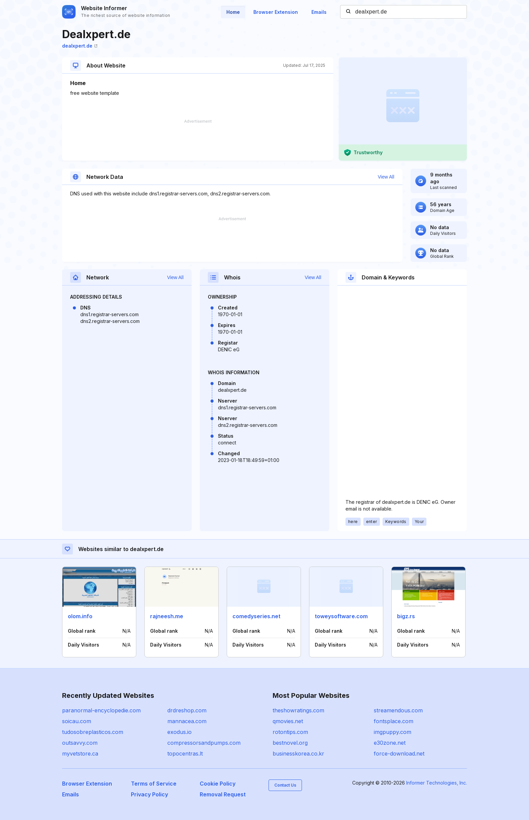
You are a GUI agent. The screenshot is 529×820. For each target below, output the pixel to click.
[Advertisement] (197, 140)
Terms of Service (153, 783)
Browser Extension (275, 12)
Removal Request (223, 794)
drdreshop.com (186, 710)
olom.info (80, 616)
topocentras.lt (185, 753)
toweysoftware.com (341, 616)
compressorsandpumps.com (204, 742)
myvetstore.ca (80, 753)
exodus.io (179, 732)
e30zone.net (390, 742)
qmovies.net (288, 721)
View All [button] (386, 177)
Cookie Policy (217, 783)
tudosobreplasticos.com (92, 732)
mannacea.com (186, 721)
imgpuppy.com (392, 732)
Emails (319, 12)
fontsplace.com (393, 721)
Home (233, 12)
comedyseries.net (256, 616)
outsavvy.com (80, 742)
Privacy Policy (149, 794)
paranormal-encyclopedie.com (101, 710)
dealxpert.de (80, 46)
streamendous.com (398, 710)
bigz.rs (406, 616)
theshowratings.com (298, 710)
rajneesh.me (166, 616)
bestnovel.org (290, 742)
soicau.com (76, 721)
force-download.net (399, 753)
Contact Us (285, 785)
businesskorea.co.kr (298, 753)
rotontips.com (290, 732)
